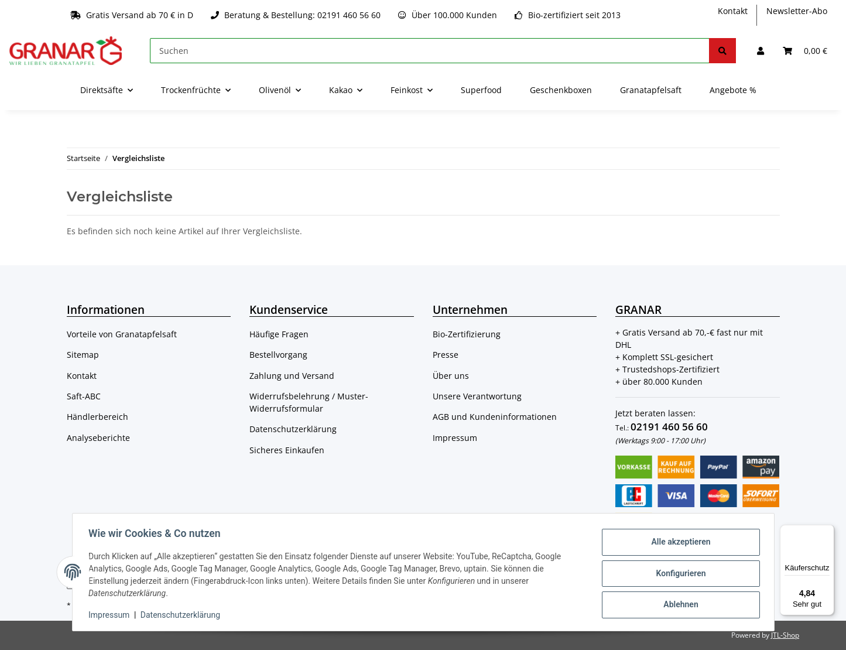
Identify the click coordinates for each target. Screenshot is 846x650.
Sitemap (83, 354)
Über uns (451, 375)
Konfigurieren (678, 573)
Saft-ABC (84, 396)
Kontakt (733, 10)
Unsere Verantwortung (477, 396)
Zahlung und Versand (291, 375)
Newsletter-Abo (796, 10)
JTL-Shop (785, 635)
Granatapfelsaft (650, 89)
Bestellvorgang (278, 354)
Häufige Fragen (279, 334)
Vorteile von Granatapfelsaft (122, 334)
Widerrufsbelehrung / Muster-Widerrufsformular (308, 402)
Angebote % (733, 89)
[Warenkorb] (805, 50)
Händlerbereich (97, 416)
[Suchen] (430, 50)
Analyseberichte (98, 437)
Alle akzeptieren (678, 543)
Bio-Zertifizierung (467, 334)
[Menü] (827, 532)
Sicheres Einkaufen (286, 450)
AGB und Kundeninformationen (495, 416)
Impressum (455, 437)
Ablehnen (678, 603)
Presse (445, 354)
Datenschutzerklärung (293, 429)
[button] (760, 50)
